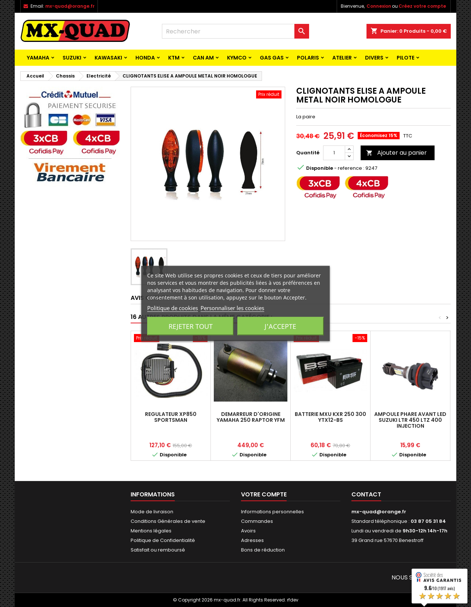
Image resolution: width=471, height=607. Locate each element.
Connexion (378, 6)
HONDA (145, 57)
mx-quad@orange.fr (70, 6)
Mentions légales (151, 530)
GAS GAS (272, 57)
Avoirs (248, 530)
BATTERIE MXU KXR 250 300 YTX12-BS (330, 417)
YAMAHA (38, 57)
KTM (174, 57)
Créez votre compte (422, 6)
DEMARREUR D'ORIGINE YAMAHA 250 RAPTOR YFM (251, 417)
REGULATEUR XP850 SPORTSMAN (170, 417)
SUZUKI (72, 57)
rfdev (292, 600)
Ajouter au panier (396, 152)
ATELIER (342, 57)
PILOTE (405, 57)
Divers (374, 57)
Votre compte (264, 494)
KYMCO (237, 57)
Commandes (257, 521)
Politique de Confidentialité (163, 540)
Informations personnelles (272, 511)
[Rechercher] (235, 31)
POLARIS (308, 57)
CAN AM (203, 57)
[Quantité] (334, 153)
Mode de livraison (152, 511)
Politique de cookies (172, 308)
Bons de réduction (263, 549)
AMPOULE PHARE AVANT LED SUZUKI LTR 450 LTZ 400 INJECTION (410, 420)
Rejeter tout (191, 326)
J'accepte (280, 326)
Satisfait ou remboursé (158, 549)
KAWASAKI (108, 57)
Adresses (252, 540)
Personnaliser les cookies (232, 308)
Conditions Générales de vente (168, 521)
